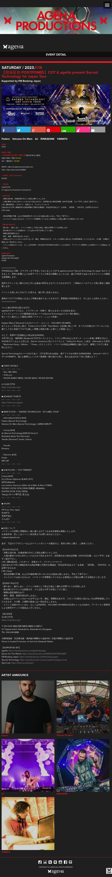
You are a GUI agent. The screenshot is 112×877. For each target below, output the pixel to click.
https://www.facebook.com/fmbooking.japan (38, 657)
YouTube (60, 863)
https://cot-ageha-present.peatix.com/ (20, 167)
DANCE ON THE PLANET (10, 258)
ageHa (13, 47)
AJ (36, 139)
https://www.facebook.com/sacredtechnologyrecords (43, 660)
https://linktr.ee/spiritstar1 (22, 663)
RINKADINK (47, 139)
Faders (6, 139)
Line (55, 863)
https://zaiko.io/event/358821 (16, 170)
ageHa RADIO (70, 863)
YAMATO (62, 139)
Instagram (45, 863)
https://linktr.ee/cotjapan (12, 403)
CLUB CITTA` (6, 187)
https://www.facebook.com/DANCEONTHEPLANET (44, 654)
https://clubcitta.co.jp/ (11, 387)
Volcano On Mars (22, 139)
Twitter (50, 863)
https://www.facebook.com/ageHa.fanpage (27, 651)
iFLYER (4, 260)
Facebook (65, 863)
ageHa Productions (8, 256)
